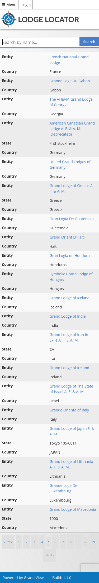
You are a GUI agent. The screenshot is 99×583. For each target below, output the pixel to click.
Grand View (34, 577)
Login (26, 4)
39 (93, 542)
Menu (9, 4)
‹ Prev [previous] (8, 542)
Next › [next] (49, 555)
